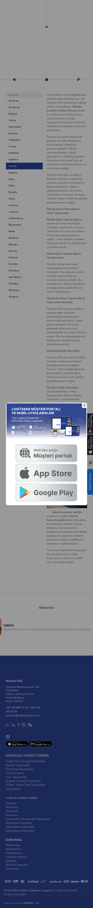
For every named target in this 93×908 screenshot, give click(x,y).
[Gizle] (84, 405)
